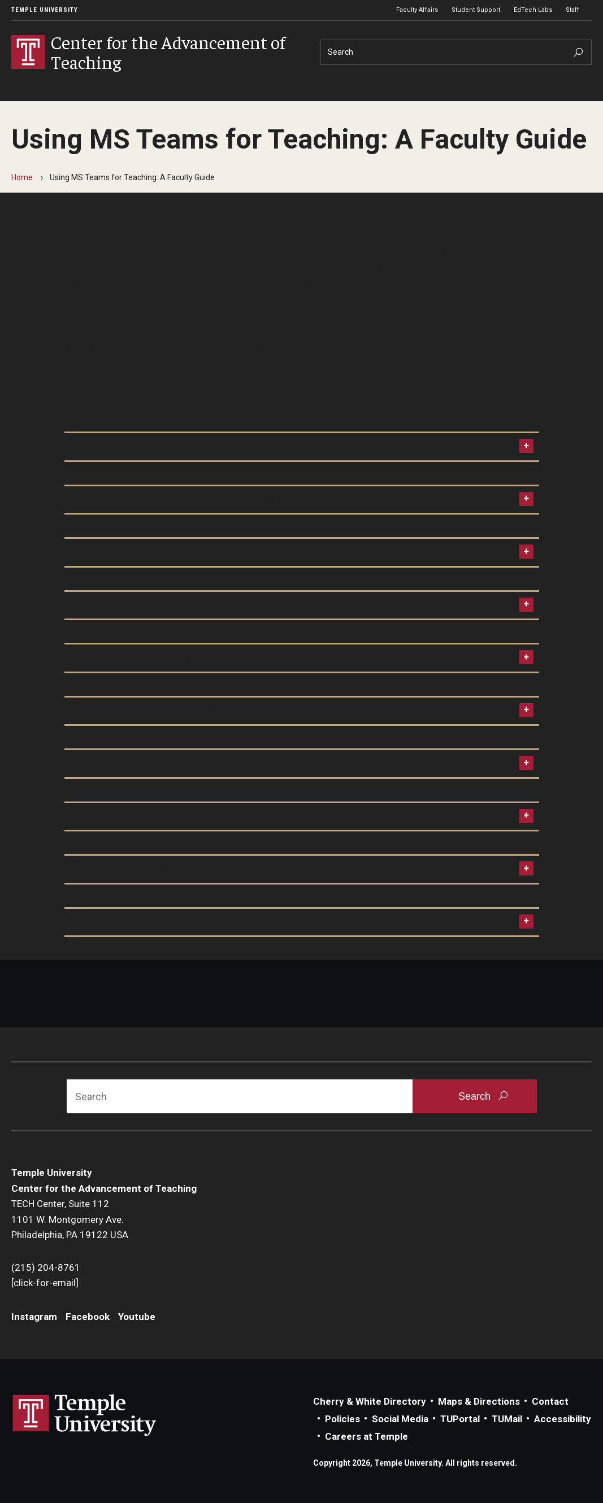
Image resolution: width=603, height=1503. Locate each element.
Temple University (44, 10)
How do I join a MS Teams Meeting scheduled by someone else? (212, 657)
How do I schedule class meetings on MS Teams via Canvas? (204, 605)
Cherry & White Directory (369, 1401)
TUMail (507, 1418)
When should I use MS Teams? (138, 446)
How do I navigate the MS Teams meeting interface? (187, 710)
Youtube (136, 1316)
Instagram (34, 1316)
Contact (550, 1401)
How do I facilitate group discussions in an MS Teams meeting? (211, 816)
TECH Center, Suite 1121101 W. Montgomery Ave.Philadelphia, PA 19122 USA (69, 1219)
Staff (572, 10)
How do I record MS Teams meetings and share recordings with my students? (243, 921)
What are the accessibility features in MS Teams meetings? (203, 868)
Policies (342, 1418)
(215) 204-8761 (45, 1267)
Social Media (400, 1418)
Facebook (88, 1316)
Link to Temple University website (84, 1415)
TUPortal (460, 1418)
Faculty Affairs (417, 10)
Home (22, 177)
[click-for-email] (45, 1282)
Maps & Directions (479, 1401)
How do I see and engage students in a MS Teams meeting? (202, 763)
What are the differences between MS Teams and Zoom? (198, 499)
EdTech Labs (533, 10)
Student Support (476, 10)
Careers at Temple (366, 1436)
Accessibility (562, 1418)
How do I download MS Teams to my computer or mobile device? (214, 551)
